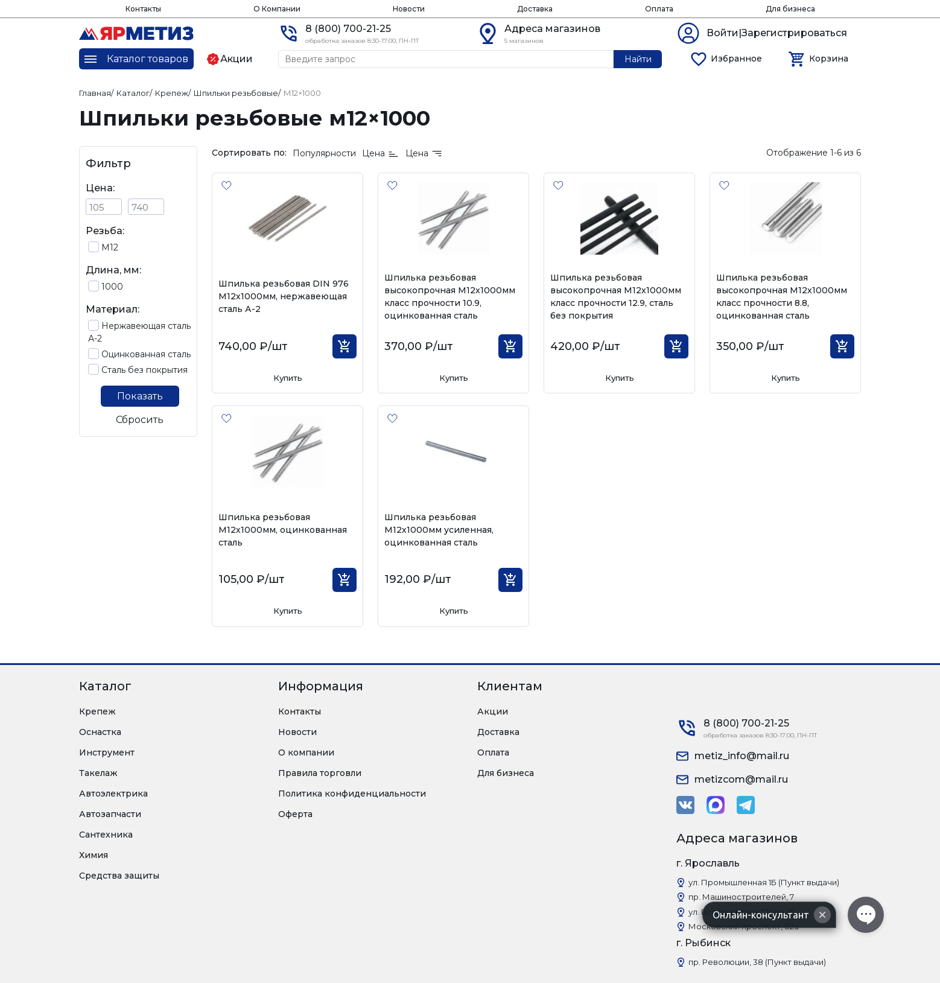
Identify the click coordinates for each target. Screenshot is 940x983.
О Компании (276, 8)
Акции (492, 711)
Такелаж (98, 773)
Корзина (828, 58)
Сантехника (106, 834)
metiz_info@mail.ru (741, 756)
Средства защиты (119, 875)
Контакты (143, 8)
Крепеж (97, 711)
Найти (638, 59)
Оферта (295, 814)
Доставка (535, 8)
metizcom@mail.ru (741, 779)
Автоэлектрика (113, 793)
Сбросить (140, 419)
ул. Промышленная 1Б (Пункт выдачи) (763, 882)
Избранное (736, 58)
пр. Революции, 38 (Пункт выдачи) (757, 962)
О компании (306, 752)
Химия (93, 855)
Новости (409, 8)
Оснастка (100, 732)
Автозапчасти (110, 814)
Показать (140, 396)
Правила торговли (319, 773)
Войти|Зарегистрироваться (777, 33)
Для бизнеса (790, 8)
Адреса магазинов (552, 28)
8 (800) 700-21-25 (348, 28)
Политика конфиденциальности (352, 793)
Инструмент (107, 752)
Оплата (659, 8)
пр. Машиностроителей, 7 (741, 897)
